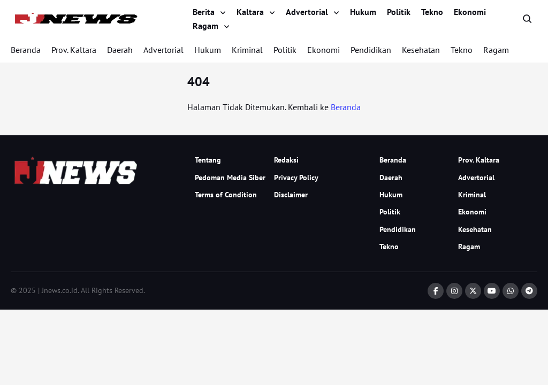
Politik (398, 11)
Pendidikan (371, 49)
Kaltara (250, 11)
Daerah (120, 49)
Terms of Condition (226, 194)
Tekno (432, 11)
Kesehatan (421, 49)
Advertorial (307, 11)
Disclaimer (291, 194)
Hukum (363, 11)
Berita (204, 11)
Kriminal (247, 49)
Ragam (205, 25)
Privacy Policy (296, 177)
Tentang (208, 160)
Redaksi (286, 160)
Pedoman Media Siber (230, 177)
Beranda (26, 49)
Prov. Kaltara (73, 49)
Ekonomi (470, 11)
